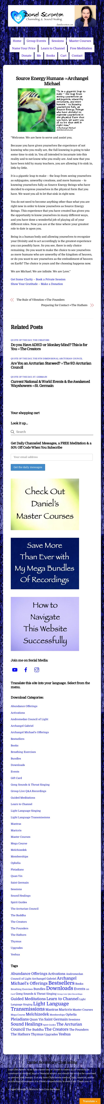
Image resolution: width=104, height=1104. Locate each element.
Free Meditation (81, 48)
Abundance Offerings (24, 706)
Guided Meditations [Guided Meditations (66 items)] (28, 999)
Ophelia (15, 863)
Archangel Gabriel (22, 725)
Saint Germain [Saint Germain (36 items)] (56, 1019)
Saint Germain (20, 882)
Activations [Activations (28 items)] (56, 974)
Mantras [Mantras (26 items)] (51, 1009)
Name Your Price (24, 48)
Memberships (19, 856)
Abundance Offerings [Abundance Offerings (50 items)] (29, 974)
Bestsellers (17, 738)
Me (39, 55)
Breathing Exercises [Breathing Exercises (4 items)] (22, 989)
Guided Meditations (23, 797)
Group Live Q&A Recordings (28, 791)
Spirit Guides (19, 902)
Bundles (16, 758)
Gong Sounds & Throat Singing (30, 784)
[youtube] (15, 669)
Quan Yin (16, 876)
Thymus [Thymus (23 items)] (37, 1034)
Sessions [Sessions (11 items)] (74, 1019)
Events (15, 771)
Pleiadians (17, 869)
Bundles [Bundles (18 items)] (39, 989)
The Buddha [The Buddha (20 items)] (35, 1029)
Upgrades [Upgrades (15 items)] (51, 1034)
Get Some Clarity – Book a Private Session (38, 279)
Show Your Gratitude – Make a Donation (37, 284)
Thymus (16, 941)
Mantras (16, 823)
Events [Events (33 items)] (79, 989)
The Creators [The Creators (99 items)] (56, 1029)
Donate (26, 55)
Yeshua (15, 954)
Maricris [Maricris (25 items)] (65, 1009)
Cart (63, 55)
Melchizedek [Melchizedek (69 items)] (37, 1014)
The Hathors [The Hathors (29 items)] (20, 1034)
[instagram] (37, 669)
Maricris (16, 830)
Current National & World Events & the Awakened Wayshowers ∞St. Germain (50, 384)
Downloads (18, 765)
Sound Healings (21, 895)
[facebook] (26, 669)
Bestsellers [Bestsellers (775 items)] (61, 983)
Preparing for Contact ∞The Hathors (64, 305)
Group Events (36, 41)
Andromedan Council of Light (29, 719)
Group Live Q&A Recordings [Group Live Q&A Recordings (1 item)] (69, 994)
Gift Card (16, 778)
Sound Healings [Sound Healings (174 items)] (26, 1024)
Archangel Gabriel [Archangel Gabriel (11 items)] (44, 978)
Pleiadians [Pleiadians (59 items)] (20, 1019)
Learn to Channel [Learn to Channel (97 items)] (62, 999)
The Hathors (18, 934)
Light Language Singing (26, 810)
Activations (18, 712)
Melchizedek (19, 849)
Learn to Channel (53, 48)
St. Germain (40, 377)
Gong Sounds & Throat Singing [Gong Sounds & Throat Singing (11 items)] (36, 993)
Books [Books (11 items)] (79, 983)
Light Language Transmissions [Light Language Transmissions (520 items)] (40, 1006)
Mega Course (19, 843)
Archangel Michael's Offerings (30, 732)
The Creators (41, 340)
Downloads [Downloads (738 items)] (59, 988)
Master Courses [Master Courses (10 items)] (83, 1009)
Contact (77, 55)
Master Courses (80, 41)
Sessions (58, 41)
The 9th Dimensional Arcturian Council (57, 358)
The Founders (19, 928)
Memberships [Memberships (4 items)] (57, 1014)
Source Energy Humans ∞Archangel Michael (52, 81)
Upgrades (17, 947)
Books (50, 55)
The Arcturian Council (25, 908)
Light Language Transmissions (30, 817)
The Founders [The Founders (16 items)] (79, 1029)
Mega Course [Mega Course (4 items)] (18, 1014)
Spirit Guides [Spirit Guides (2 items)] (49, 1025)
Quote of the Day (21, 340)
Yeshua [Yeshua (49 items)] (65, 1034)
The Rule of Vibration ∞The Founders (41, 299)
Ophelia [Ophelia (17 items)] (71, 1014)
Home (17, 41)
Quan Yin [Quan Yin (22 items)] (37, 1019)
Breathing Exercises (23, 752)
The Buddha (18, 915)
